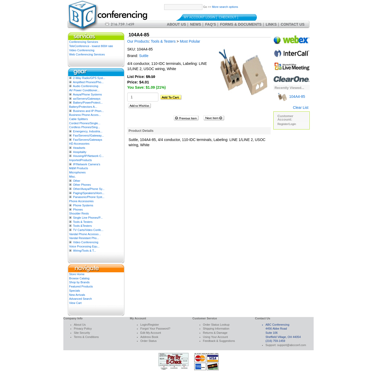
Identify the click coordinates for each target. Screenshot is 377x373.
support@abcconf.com (291, 345)
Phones (78, 209)
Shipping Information (216, 328)
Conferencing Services (83, 41)
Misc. (72, 176)
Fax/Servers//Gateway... (88, 135)
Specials (74, 290)
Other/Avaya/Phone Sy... (88, 188)
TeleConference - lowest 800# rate (91, 46)
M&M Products (78, 168)
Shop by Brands (79, 282)
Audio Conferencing (85, 86)
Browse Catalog (79, 278)
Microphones (77, 172)
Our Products (138, 41)
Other (76, 180)
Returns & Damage (215, 332)
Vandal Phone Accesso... (85, 234)
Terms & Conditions (86, 336)
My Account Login (199, 17)
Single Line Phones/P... (88, 217)
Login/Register (149, 324)
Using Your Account (215, 336)
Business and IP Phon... (88, 110)
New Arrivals (77, 294)
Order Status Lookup (216, 324)
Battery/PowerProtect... (88, 102)
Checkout (227, 17)
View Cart (75, 302)
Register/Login (287, 124)
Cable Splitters (78, 119)
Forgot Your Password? (155, 328)
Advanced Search (80, 298)
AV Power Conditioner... (84, 90)
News (195, 24)
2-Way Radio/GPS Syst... (89, 78)
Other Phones (82, 184)
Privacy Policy (83, 328)
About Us (176, 24)
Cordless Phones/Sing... (84, 127)
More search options (225, 6)
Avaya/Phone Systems (87, 94)
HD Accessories (79, 143)
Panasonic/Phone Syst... (88, 197)
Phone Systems (83, 205)
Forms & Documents (241, 24)
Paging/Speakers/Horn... (88, 193)
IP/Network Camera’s (86, 164)
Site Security (82, 332)
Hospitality (79, 152)
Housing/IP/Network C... (88, 155)
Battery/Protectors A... (83, 106)
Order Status (148, 340)
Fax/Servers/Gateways (87, 139)
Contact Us (292, 24)
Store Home (77, 274)
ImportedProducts (80, 160)
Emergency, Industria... (87, 131)
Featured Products (81, 286)
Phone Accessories (81, 201)
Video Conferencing (81, 50)
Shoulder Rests (79, 213)
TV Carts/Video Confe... (88, 229)
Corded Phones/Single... (84, 123)
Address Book (149, 336)
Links (271, 24)
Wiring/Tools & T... (84, 250)
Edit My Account (150, 332)
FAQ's (210, 24)
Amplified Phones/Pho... (88, 82)
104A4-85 (291, 96)
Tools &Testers (82, 225)
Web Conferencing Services (87, 54)
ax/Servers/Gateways (87, 98)
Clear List (300, 107)
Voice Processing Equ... (84, 246)
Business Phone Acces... (85, 114)
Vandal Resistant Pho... (84, 238)
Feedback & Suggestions (219, 340)
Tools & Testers (82, 221)
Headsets (79, 147)
